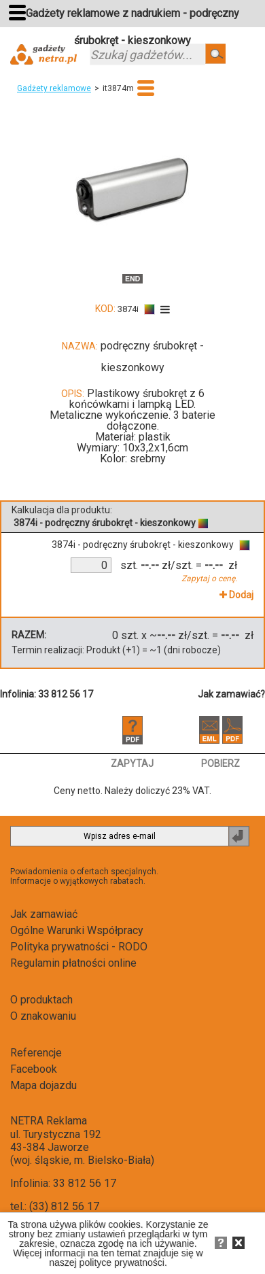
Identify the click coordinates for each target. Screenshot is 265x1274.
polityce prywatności (122, 1262)
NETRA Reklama (48, 1120)
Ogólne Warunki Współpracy (76, 930)
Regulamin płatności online (73, 963)
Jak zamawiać (43, 914)
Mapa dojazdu (43, 1085)
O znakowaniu (43, 1016)
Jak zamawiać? (231, 694)
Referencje (36, 1052)
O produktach (41, 999)
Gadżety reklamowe (54, 88)
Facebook (33, 1069)
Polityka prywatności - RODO (78, 946)
